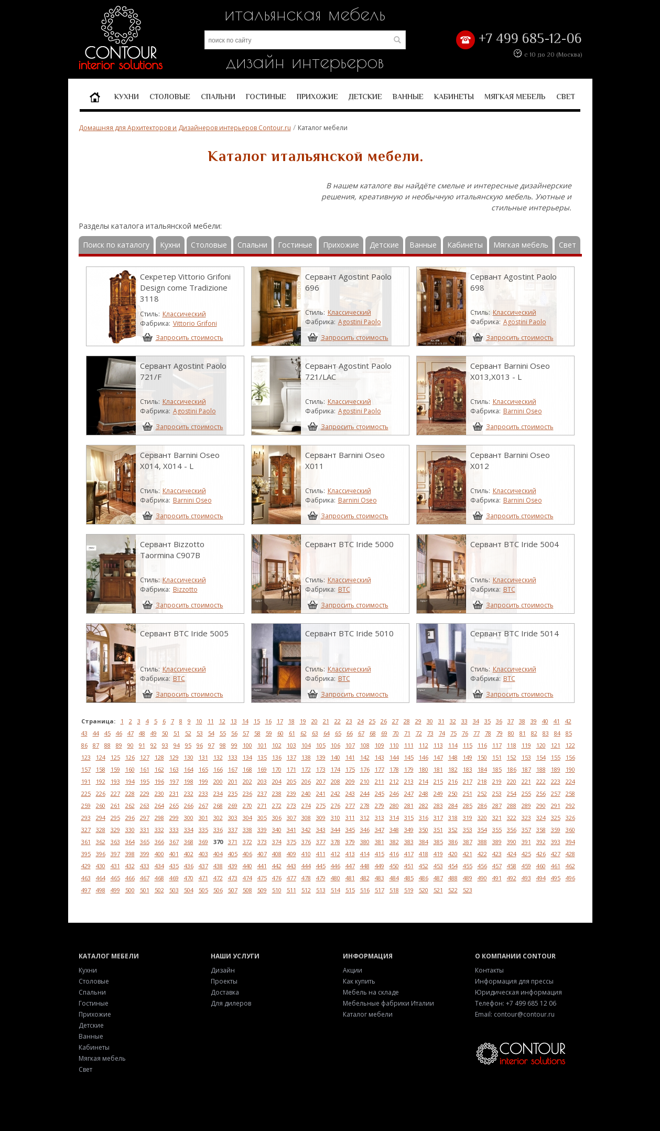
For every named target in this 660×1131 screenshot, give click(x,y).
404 (218, 854)
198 (188, 781)
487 (438, 878)
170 (277, 769)
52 (188, 733)
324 (541, 817)
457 (497, 866)
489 (467, 878)
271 (262, 805)
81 (523, 733)
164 (188, 769)
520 (423, 890)
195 (144, 781)
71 (407, 733)
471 (203, 878)
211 (379, 781)
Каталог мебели (368, 1014)
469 (174, 878)
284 (453, 805)
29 (418, 721)
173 (321, 769)
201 (232, 781)
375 (291, 842)
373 (262, 842)
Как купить (359, 981)
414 (365, 854)
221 (526, 781)
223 (555, 781)
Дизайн (223, 970)
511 (291, 890)
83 (546, 733)
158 (100, 769)
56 (234, 733)
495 (555, 878)
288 (511, 805)
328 (100, 830)
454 (453, 866)
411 (321, 854)
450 (394, 866)
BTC (344, 589)
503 (174, 890)
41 (557, 721)
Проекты (224, 981)
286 (482, 805)
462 (570, 866)
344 (335, 830)
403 (203, 854)
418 (423, 854)
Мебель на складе (371, 992)
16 (268, 721)
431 (115, 866)
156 (570, 757)
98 (223, 745)
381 (379, 842)
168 (247, 769)
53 (200, 733)
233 (203, 793)
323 (526, 817)
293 (86, 817)
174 (335, 769)
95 (188, 745)
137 (291, 757)
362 (100, 842)
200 (218, 781)
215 (438, 781)
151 (497, 757)
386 (453, 842)
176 (365, 769)
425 (526, 854)
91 (142, 745)
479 (321, 878)
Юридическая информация (518, 992)
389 (497, 842)
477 (291, 878)
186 (511, 769)
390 (511, 842)
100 (247, 745)
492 (511, 878)
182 (453, 769)
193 (115, 781)
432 (130, 866)
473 (232, 878)
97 (211, 745)
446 (335, 866)
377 (321, 842)
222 (541, 781)
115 (467, 745)
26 (384, 721)
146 (423, 757)
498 (100, 890)
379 (350, 842)
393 (555, 842)
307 (291, 817)
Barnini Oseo (522, 411)
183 (467, 769)
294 (100, 817)
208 (335, 781)
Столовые (169, 96)
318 (453, 817)
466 (130, 878)
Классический (184, 314)
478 (306, 878)
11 (211, 721)
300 (188, 817)
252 (482, 793)
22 (337, 721)
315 (409, 817)
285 (467, 805)
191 (86, 781)
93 (165, 745)
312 (365, 817)
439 (232, 866)
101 (262, 745)
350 (423, 830)
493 (526, 878)
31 (441, 721)
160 (130, 769)
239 (291, 793)
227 (115, 793)
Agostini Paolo (359, 321)
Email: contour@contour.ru (515, 1014)
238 (277, 793)
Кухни (126, 96)
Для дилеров (231, 1003)
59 (269, 733)
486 (423, 878)
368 (188, 842)
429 (86, 866)
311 (350, 817)
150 (482, 757)
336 (218, 830)
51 (177, 733)
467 (144, 878)
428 (570, 854)
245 (379, 793)
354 (482, 830)
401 (174, 854)
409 (291, 854)
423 (497, 854)
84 (557, 733)
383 (409, 842)
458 (511, 866)
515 (350, 890)
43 (84, 733)
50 (165, 733)
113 (438, 745)
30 (430, 721)
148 (453, 757)
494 (541, 878)
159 (115, 769)
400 (159, 854)
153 (526, 757)
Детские (365, 96)
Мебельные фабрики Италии (388, 1003)
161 (144, 769)
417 (409, 854)
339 (262, 830)
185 (497, 769)
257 (555, 793)
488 (453, 878)
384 (423, 842)
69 (384, 733)
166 (218, 769)
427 (555, 854)
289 (526, 805)
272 (277, 805)
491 (497, 878)
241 (321, 793)
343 (321, 830)
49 (153, 733)
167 (232, 769)
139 (321, 757)
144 (394, 757)
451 (409, 866)
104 (306, 745)
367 (174, 842)
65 (338, 733)
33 (464, 721)
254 (511, 793)
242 (335, 793)
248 (423, 793)
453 (438, 866)
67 (361, 733)
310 (335, 817)
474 (247, 878)
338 (247, 830)
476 (277, 878)
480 (335, 878)
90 (130, 745)
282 (423, 805)
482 (365, 878)
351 (438, 830)
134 (247, 757)
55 (223, 733)
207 (321, 781)
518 (394, 890)
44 (96, 733)
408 (277, 854)
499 (115, 890)
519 (409, 890)
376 (306, 842)
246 (394, 793)
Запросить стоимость (189, 337)
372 (247, 842)
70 (396, 733)
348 (394, 830)
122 (570, 745)
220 (511, 781)
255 (526, 793)
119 (526, 745)
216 (453, 781)
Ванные (408, 96)
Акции (352, 970)
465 (115, 878)
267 (203, 805)
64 (326, 733)
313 (379, 817)
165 (203, 769)
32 (453, 721)
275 (321, 805)
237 (262, 793)
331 (144, 830)
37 (510, 721)
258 (570, 793)
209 (350, 781)
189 (555, 769)
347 (379, 830)
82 (534, 733)
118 (511, 745)
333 (174, 830)
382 (394, 842)
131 (203, 757)
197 (174, 781)
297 (144, 817)
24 (361, 721)
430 (100, 866)
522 (453, 890)
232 (188, 793)
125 (115, 757)
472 (218, 878)
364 (130, 842)
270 (247, 805)
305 (262, 817)
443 (291, 866)
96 (200, 745)
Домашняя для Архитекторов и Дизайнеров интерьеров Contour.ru (185, 127)
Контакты (489, 970)
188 (541, 769)
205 (291, 781)
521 (438, 890)
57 (246, 733)
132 (218, 757)
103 (291, 745)
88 (107, 745)
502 (159, 890)
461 (555, 866)
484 (394, 878)
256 (541, 793)
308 (306, 817)
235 (232, 793)
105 (321, 745)
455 (467, 866)
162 (159, 769)
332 (159, 830)
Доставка (225, 992)
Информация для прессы (514, 981)
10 (199, 721)
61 (292, 733)
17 (280, 721)
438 (218, 866)
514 (335, 890)
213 (409, 781)
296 (130, 817)
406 (247, 854)
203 (262, 781)
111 (409, 745)
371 (232, 842)
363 (115, 842)
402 (188, 854)
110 (394, 745)
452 (423, 866)
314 (394, 817)
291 (555, 805)
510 (277, 890)
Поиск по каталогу (116, 245)
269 (232, 805)
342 (306, 830)
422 (482, 854)
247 (409, 793)
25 (372, 721)
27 (395, 721)
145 (409, 757)
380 (365, 842)
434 (159, 866)
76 (465, 733)
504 (188, 890)
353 (467, 830)
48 (142, 733)
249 (438, 793)
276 (335, 805)
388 (482, 842)
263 (144, 805)
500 (130, 890)
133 (232, 757)
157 (86, 769)
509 (262, 890)
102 (277, 745)
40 (545, 721)
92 (153, 745)
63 (315, 733)
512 (306, 890)
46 (119, 733)
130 (188, 757)
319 (467, 817)
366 (159, 842)
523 (467, 890)
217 (467, 781)
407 (262, 854)
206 (306, 781)
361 (86, 842)
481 (350, 878)
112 (423, 745)
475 (262, 878)
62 (303, 733)
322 (511, 817)
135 (262, 757)
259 (86, 805)
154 (541, 757)
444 (306, 866)
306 (277, 817)
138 (306, 757)
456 (482, 866)
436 (188, 866)
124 (100, 757)
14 (245, 721)
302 (218, 817)
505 (203, 890)
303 (232, 817)
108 (365, 745)
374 (277, 842)
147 (438, 757)
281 (409, 805)
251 (467, 793)
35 (487, 721)
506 (218, 890)
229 (144, 793)
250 (453, 793)
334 (188, 830)
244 (365, 793)
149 (467, 757)
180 (423, 769)
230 (159, 793)
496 (570, 878)
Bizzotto (185, 589)
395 (86, 854)
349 (409, 830)
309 (321, 817)
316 (423, 817)
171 (291, 769)
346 (365, 830)
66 (350, 733)
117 (497, 745)
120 (541, 745)
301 (203, 817)
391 (526, 842)
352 (453, 830)
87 (96, 745)
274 (306, 805)
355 (497, 830)
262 (130, 805)
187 (526, 769)
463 (86, 878)
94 (177, 745)
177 (379, 769)
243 (350, 793)
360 (570, 830)
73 (430, 733)
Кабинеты (454, 96)
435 (174, 866)
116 (482, 745)
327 (86, 830)
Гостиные (266, 96)
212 (394, 781)
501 (144, 890)
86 (84, 745)
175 (350, 769)
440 (247, 866)
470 (188, 878)
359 (555, 830)
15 (257, 721)
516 (365, 890)
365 (144, 842)
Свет (565, 96)
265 (174, 805)
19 (303, 721)
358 (541, 830)
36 (499, 721)
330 (130, 830)
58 (257, 733)
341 (291, 830)
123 (86, 757)
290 (541, 805)
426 (541, 854)
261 (115, 805)
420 (453, 854)
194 (130, 781)
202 (247, 781)
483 (379, 878)
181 (438, 769)
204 (277, 781)
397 (115, 854)
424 (511, 854)
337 (232, 830)
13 (234, 721)
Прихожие (317, 96)
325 (555, 817)
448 (365, 866)
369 (203, 842)
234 (218, 793)
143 (379, 757)
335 (203, 830)
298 (159, 817)
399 (144, 854)
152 (511, 757)
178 (394, 769)
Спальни (218, 96)
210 (365, 781)
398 (130, 854)
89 (119, 745)
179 (409, 769)
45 (107, 733)
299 (174, 817)
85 (569, 733)
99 (234, 745)
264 (159, 805)
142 (365, 757)
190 (570, 769)
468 (159, 878)
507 (232, 890)
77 (476, 733)
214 (423, 781)
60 (280, 733)
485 (409, 878)
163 (174, 769)
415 (379, 854)
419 (438, 854)
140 (335, 757)
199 (203, 781)
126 (130, 757)
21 (326, 721)
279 (379, 805)
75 (453, 733)
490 (482, 878)
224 (570, 781)
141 (350, 757)
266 (188, 805)
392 (541, 842)
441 (262, 866)
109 (379, 745)
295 (115, 817)
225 (86, 793)
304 (247, 817)
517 (379, 890)
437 (203, 866)
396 (100, 854)
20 (314, 721)
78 (488, 733)
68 (373, 733)
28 (407, 721)
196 (159, 781)
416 (394, 854)
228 (130, 793)
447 (350, 866)
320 (482, 817)
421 (467, 854)
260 (100, 805)
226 (100, 793)
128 (159, 757)
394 (570, 842)
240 (306, 793)
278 (365, 805)
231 (174, 793)
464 (100, 878)
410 (306, 854)
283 (438, 805)
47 (130, 733)
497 (86, 890)
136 (277, 757)
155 (555, 757)
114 (453, 745)
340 (277, 830)
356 (511, 830)
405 (232, 854)
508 (247, 890)
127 (144, 757)
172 (306, 769)
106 (335, 745)
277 (350, 805)
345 (350, 830)
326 (570, 817)
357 (526, 830)
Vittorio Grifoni (195, 323)
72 (419, 733)
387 (467, 842)
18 (291, 721)
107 (350, 745)
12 (222, 721)
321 (497, 817)
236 (247, 793)
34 (476, 721)
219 (497, 781)
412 (335, 854)
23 (349, 721)
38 (522, 721)
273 (291, 805)
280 (394, 805)
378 (335, 842)
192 (100, 781)
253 (497, 793)
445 (321, 866)
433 (144, 866)
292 (570, 805)
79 (499, 733)
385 (438, 842)
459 (526, 866)
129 (174, 757)
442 (277, 866)
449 (379, 866)
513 (321, 890)
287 (497, 805)
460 (541, 866)
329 (115, 830)
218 (482, 781)
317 (438, 817)
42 (568, 721)
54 (211, 733)
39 (534, 721)
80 (511, 733)
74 (442, 733)
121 (555, 745)
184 (482, 769)
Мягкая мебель (515, 96)
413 (350, 854)
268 (218, 805)
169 (262, 769)
